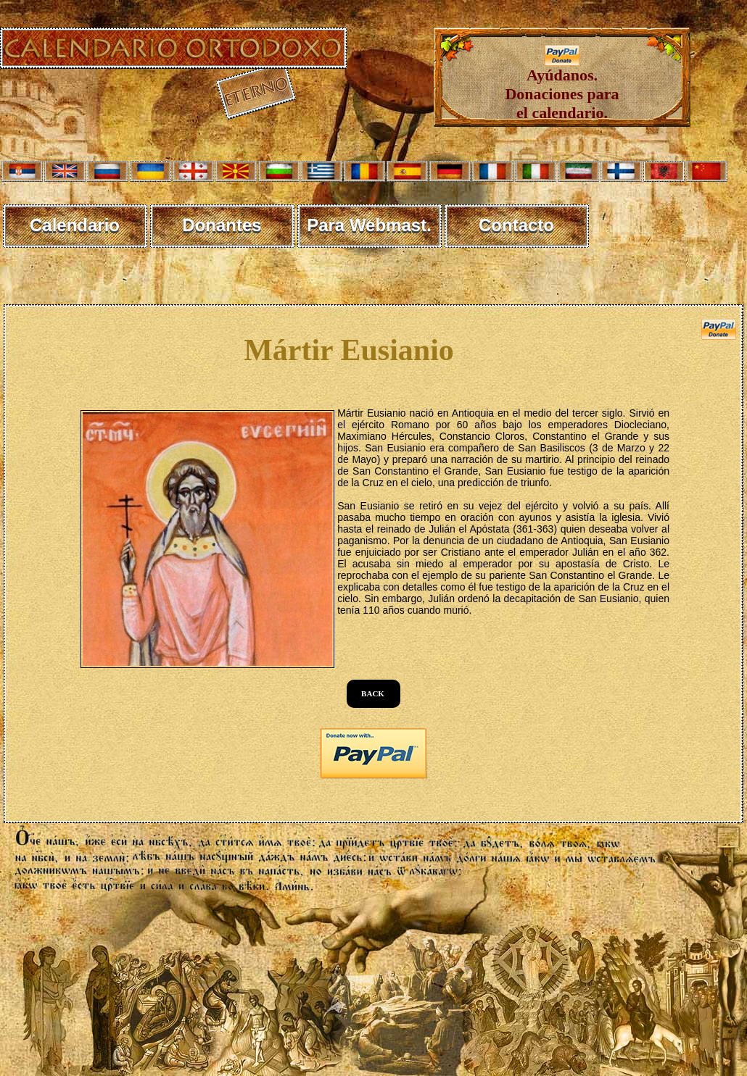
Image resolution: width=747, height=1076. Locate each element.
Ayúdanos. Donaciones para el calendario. (562, 86)
